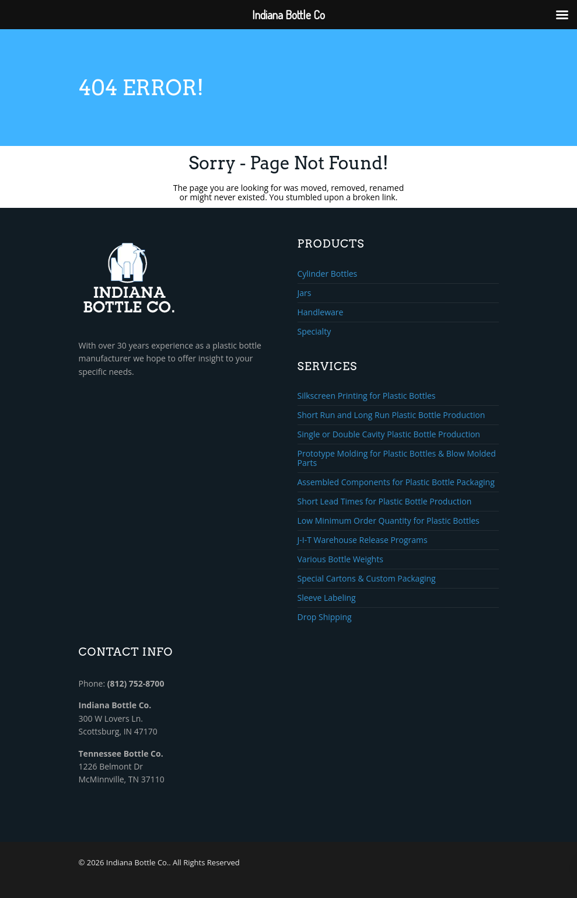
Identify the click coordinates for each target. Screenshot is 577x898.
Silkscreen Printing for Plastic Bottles (367, 396)
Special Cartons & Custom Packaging (367, 579)
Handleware (321, 313)
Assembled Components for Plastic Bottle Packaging (396, 483)
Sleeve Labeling (327, 598)
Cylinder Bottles (328, 274)
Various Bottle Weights (340, 560)
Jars (305, 293)
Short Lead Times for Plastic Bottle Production (385, 502)
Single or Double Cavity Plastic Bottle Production (389, 435)
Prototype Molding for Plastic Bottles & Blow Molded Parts (397, 458)
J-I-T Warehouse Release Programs (363, 540)
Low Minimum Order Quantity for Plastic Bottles (389, 521)
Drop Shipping (325, 617)
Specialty (314, 331)
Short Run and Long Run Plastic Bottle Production (391, 415)
